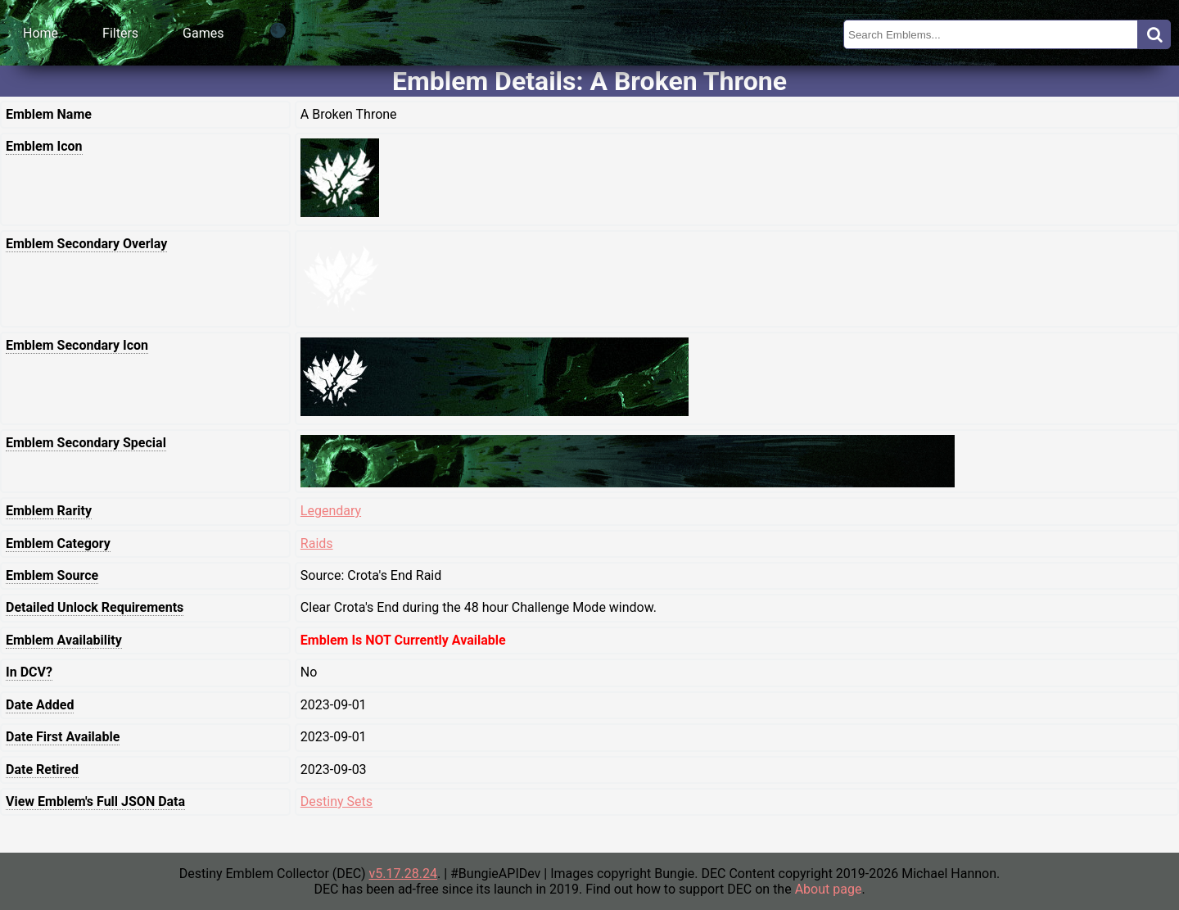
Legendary (330, 510)
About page (828, 889)
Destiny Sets (336, 801)
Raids (316, 543)
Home (40, 33)
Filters (120, 33)
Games (203, 33)
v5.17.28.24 (403, 873)
